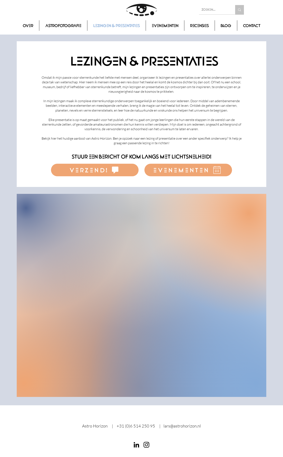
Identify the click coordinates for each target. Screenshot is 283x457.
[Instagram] (146, 445)
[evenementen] (188, 170)
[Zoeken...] (213, 9)
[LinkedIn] (136, 445)
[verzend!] (95, 170)
